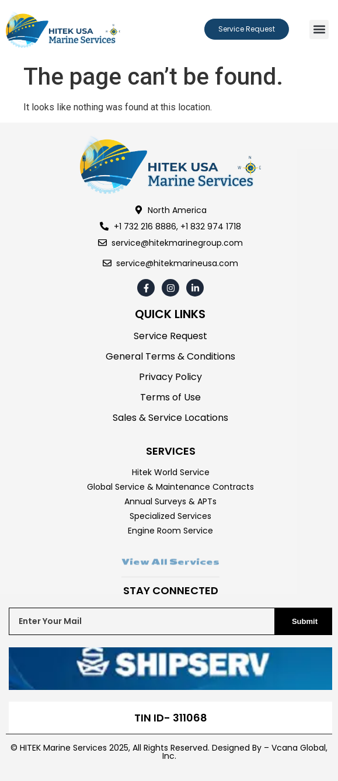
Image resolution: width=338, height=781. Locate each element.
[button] (319, 29)
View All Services (170, 569)
